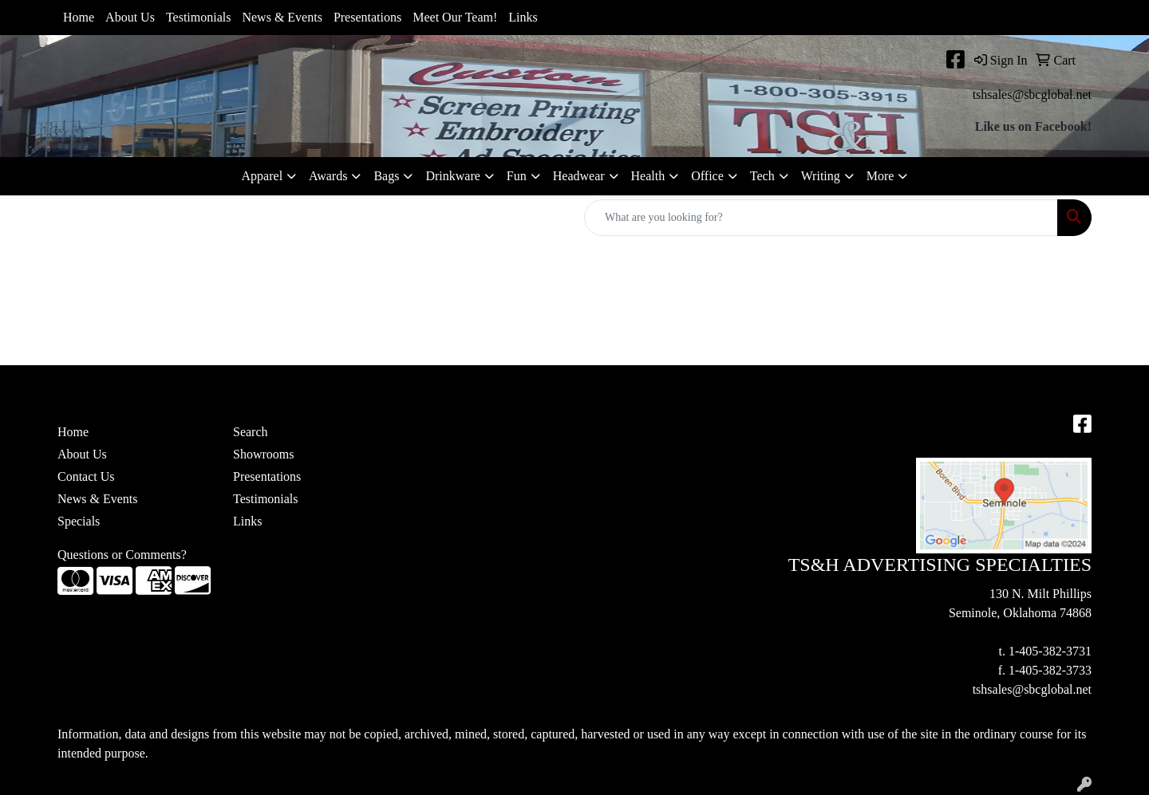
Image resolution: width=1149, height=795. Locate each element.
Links (522, 17)
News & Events (282, 17)
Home (78, 17)
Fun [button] (517, 176)
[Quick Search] (821, 217)
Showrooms (263, 454)
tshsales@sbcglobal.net (1032, 94)
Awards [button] (328, 176)
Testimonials (198, 17)
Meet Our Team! (455, 17)
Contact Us (86, 476)
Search (250, 432)
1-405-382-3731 (1050, 651)
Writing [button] (820, 176)
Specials (78, 521)
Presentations (367, 17)
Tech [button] (762, 176)
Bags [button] (386, 176)
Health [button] (648, 176)
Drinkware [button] (452, 176)
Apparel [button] (262, 176)
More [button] (880, 176)
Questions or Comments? (122, 554)
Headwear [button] (579, 176)
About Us (130, 17)
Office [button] (707, 176)
